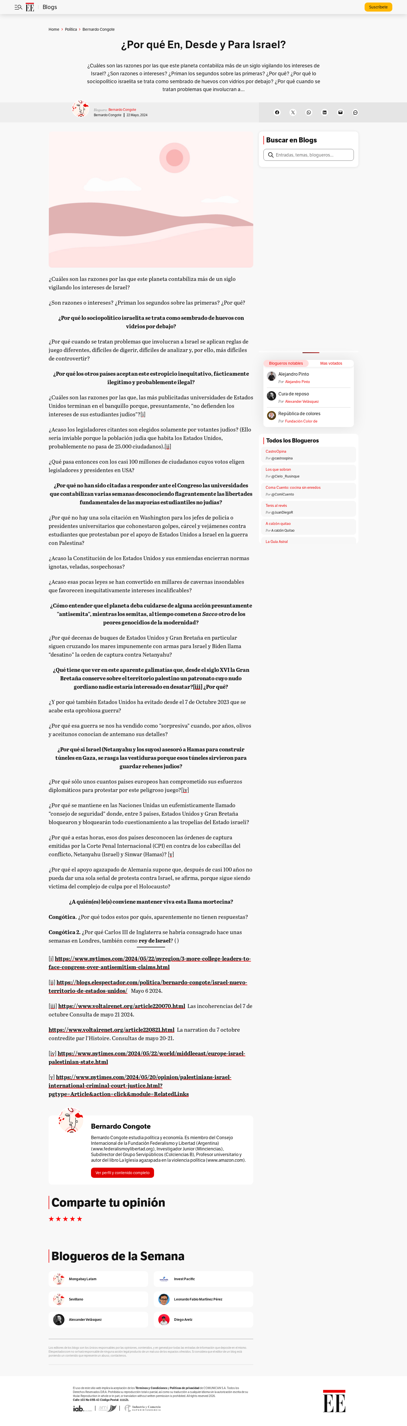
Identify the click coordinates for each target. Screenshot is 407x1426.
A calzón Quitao (283, 530)
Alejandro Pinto (293, 374)
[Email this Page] (340, 112)
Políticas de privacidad (184, 1388)
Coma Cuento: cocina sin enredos (293, 487)
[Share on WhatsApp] (308, 112)
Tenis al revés (276, 505)
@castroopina (282, 458)
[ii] (167, 446)
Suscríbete (378, 7)
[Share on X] (292, 112)
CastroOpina (276, 451)
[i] (143, 414)
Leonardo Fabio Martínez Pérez (198, 1299)
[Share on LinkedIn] (324, 112)
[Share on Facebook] (277, 112)
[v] (171, 854)
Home (54, 29)
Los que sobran (278, 469)
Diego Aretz (183, 1319)
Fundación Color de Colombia (301, 421)
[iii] (197, 686)
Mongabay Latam (82, 1279)
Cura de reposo (293, 394)
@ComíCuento (282, 494)
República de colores (299, 414)
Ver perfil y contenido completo (123, 1172)
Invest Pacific (184, 1279)
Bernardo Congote (122, 109)
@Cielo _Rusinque (285, 476)
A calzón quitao (278, 523)
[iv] (185, 790)
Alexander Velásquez (302, 401)
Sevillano (76, 1299)
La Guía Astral (277, 541)
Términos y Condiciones (151, 1388)
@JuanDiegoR (282, 512)
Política (71, 29)
